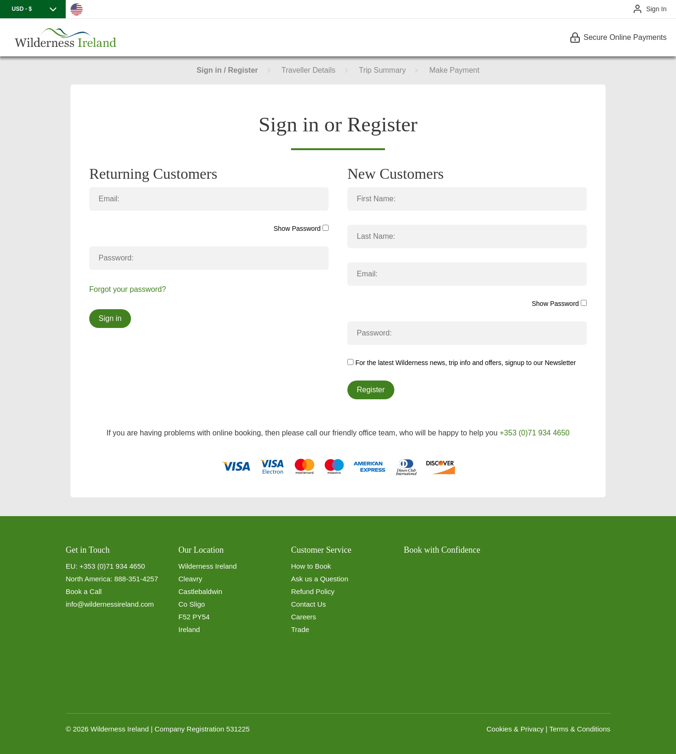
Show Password (301, 228)
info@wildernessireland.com (110, 604)
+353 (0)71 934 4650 (534, 433)
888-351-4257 (136, 579)
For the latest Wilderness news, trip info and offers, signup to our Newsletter (461, 362)
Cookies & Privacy (515, 729)
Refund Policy (313, 591)
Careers (303, 617)
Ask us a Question (319, 579)
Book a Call (84, 591)
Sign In (656, 9)
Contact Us (308, 604)
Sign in (110, 318)
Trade (300, 629)
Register (371, 390)
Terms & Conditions (579, 729)
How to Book (311, 566)
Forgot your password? (127, 289)
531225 (238, 729)
